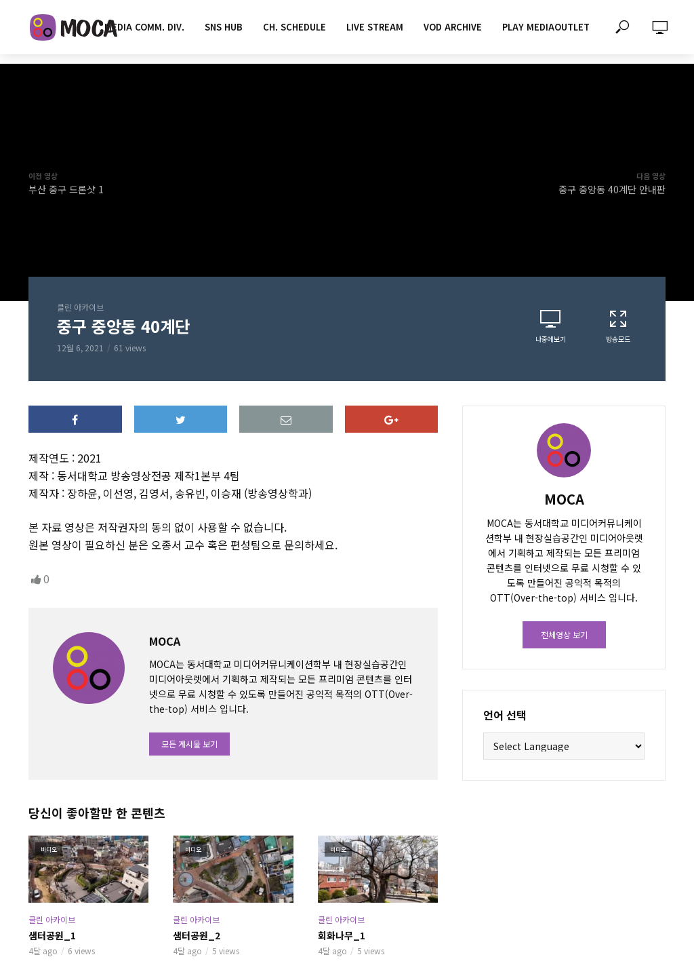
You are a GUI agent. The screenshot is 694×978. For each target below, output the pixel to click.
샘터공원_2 (196, 935)
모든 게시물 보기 (189, 743)
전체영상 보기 (564, 634)
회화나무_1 (341, 935)
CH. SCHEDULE (294, 26)
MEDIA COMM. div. (144, 26)
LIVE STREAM (374, 26)
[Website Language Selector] (564, 746)
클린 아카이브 (80, 307)
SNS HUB (224, 26)
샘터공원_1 (52, 935)
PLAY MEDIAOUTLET (546, 26)
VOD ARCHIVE (453, 26)
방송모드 (618, 326)
